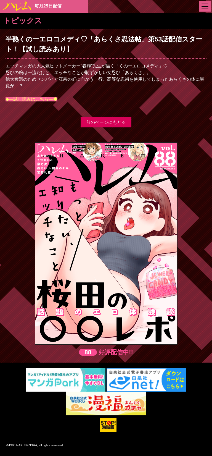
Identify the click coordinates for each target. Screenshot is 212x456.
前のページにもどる (106, 122)
